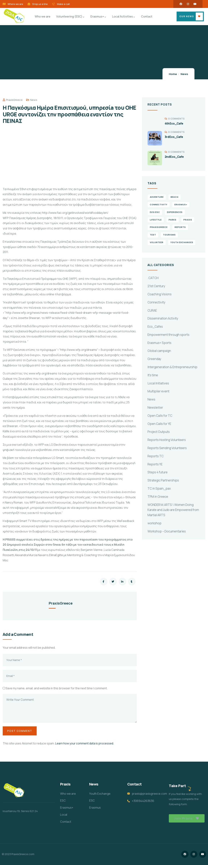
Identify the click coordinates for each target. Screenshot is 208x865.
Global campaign (159, 351)
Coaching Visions (160, 294)
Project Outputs (159, 432)
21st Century (156, 286)
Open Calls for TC (160, 416)
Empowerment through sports (168, 335)
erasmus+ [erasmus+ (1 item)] (180, 204)
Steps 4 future (158, 472)
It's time (153, 375)
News (184, 74)
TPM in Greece (158, 496)
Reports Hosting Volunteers (167, 440)
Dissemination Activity (163, 318)
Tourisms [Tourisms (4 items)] (169, 234)
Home (173, 74)
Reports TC (156, 456)
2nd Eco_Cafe (174, 157)
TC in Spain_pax (159, 488)
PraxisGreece (13, 100)
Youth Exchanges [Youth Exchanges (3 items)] (181, 242)
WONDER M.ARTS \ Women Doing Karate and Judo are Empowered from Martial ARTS (173, 510)
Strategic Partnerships (163, 480)
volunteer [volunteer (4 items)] (156, 242)
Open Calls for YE (159, 424)
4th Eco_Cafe (174, 123)
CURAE (152, 310)
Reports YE (155, 464)
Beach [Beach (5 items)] (174, 197)
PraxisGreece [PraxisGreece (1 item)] (159, 227)
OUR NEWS (186, 16)
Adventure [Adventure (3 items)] (157, 197)
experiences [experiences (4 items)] (175, 212)
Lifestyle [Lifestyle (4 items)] (156, 219)
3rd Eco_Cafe (174, 137)
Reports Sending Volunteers (167, 448)
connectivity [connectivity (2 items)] (158, 204)
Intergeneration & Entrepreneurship (172, 367)
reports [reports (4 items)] (180, 227)
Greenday (154, 359)
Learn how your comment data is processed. (84, 743)
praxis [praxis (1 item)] (187, 219)
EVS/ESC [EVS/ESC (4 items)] (155, 212)
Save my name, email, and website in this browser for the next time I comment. (57, 688)
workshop (154, 523)
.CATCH (153, 278)
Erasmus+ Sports (159, 343)
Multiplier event (158, 391)
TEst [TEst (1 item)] (153, 234)
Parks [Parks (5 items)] (172, 219)
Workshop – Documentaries (167, 531)
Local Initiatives (158, 383)
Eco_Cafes (155, 326)
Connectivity (156, 302)
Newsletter (155, 407)
